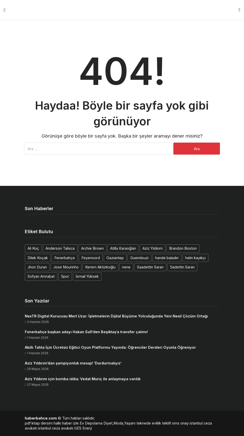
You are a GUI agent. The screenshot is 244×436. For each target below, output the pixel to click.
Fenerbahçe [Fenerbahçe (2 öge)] (64, 258)
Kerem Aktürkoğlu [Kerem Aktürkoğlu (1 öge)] (100, 267)
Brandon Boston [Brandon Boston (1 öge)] (183, 248)
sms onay (180, 423)
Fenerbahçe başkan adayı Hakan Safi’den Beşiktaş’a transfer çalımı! (86, 332)
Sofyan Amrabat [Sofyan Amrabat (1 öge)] (41, 276)
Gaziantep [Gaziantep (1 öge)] (115, 258)
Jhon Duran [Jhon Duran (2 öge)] (37, 267)
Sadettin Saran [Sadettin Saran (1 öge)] (182, 267)
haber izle (70, 423)
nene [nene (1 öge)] (126, 267)
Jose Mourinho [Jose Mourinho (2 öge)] (66, 267)
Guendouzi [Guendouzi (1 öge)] (139, 258)
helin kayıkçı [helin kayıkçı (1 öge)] (195, 258)
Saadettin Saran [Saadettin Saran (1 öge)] (150, 267)
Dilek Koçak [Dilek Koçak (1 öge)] (38, 258)
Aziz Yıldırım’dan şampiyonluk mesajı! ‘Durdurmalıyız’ (73, 363)
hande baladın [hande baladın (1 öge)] (167, 258)
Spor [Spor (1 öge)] (65, 276)
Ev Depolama (91, 423)
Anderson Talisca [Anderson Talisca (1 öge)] (60, 248)
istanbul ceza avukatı (55, 428)
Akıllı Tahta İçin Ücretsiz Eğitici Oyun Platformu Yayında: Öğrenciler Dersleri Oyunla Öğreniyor (110, 347)
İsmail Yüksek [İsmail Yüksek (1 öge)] (87, 276)
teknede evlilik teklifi (154, 423)
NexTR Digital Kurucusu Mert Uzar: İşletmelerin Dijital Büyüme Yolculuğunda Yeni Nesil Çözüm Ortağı (116, 316)
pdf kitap (32, 423)
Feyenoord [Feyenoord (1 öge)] (90, 258)
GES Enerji (83, 428)
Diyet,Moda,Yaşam (119, 423)
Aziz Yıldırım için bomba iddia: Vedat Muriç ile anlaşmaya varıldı (83, 379)
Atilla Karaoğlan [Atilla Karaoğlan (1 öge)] (123, 248)
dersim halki (51, 423)
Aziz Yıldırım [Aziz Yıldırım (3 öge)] (153, 248)
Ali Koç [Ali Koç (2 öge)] (33, 248)
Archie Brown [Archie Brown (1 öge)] (92, 248)
